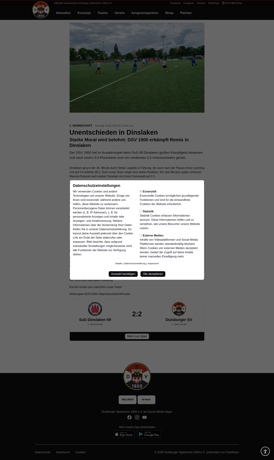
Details (118, 263)
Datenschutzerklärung (113, 229)
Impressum (153, 263)
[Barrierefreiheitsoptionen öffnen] (265, 451)
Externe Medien (151, 235)
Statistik (147, 211)
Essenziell (148, 191)
